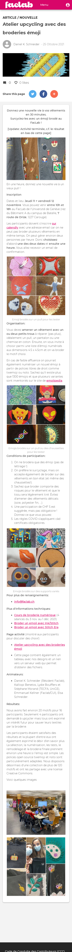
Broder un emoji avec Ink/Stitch (36, 623)
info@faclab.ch (24, 601)
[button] (68, 5)
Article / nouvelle (20, 17)
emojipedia (54, 380)
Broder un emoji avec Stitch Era (36, 627)
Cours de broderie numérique (35, 615)
